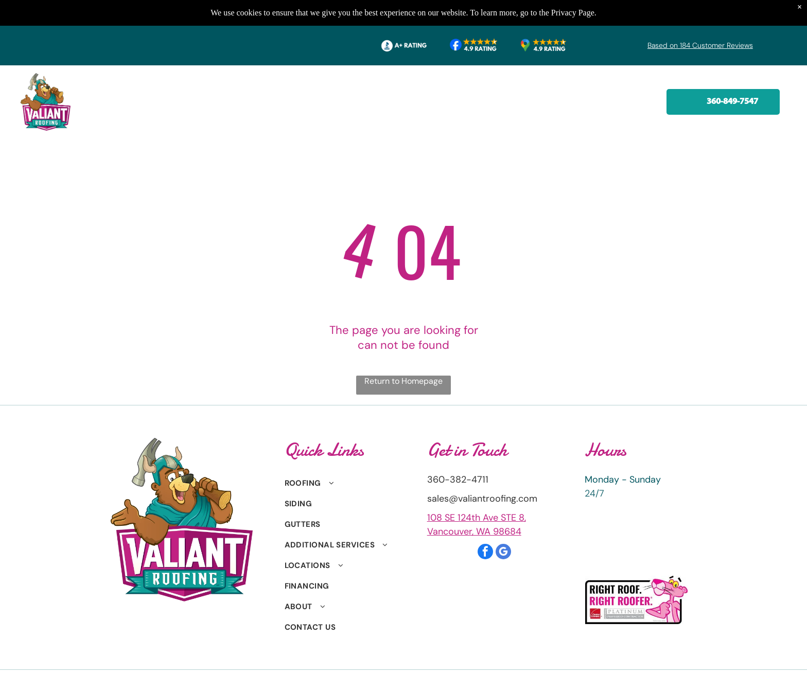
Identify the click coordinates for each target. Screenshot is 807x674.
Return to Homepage (403, 381)
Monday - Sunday (623, 479)
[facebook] (485, 553)
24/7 (594, 493)
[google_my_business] (503, 553)
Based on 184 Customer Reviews (700, 45)
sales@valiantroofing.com (482, 498)
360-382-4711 (457, 479)
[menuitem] (161, 94)
